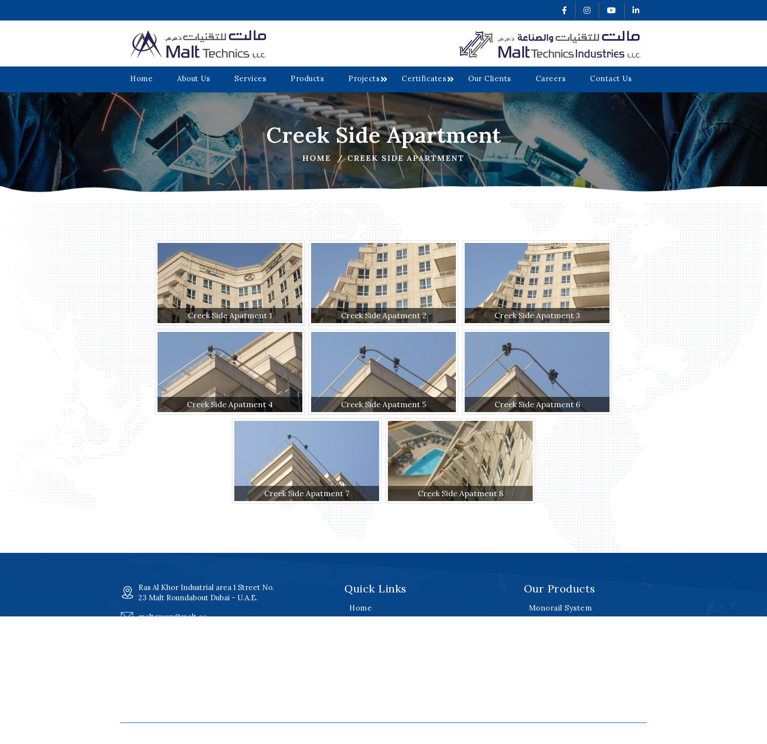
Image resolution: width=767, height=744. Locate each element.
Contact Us (611, 78)
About (360, 620)
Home (141, 78)
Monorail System (560, 608)
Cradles (543, 645)
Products (307, 78)
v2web (527, 733)
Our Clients (489, 78)
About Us (193, 78)
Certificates (424, 78)
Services (250, 78)
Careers (551, 78)
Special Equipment (564, 657)
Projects (364, 78)
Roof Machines (557, 620)
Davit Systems (555, 632)
